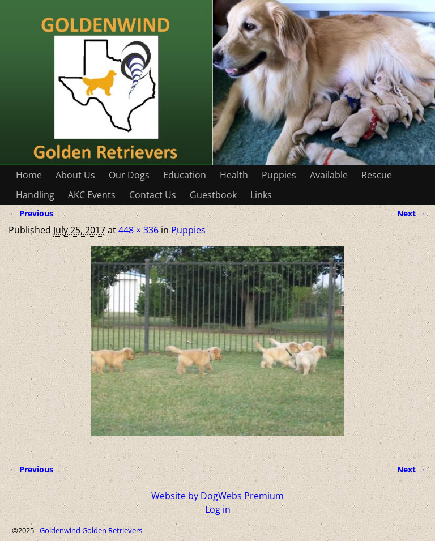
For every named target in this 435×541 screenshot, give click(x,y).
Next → (411, 213)
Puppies (279, 175)
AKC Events (92, 195)
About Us (75, 175)
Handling (35, 195)
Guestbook (213, 195)
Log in (218, 509)
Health (234, 175)
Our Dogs (129, 175)
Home (29, 175)
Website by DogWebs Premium (217, 495)
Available (329, 175)
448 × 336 (138, 230)
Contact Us (152, 195)
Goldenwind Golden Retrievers (91, 530)
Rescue (376, 175)
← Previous (30, 213)
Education (184, 175)
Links (261, 195)
